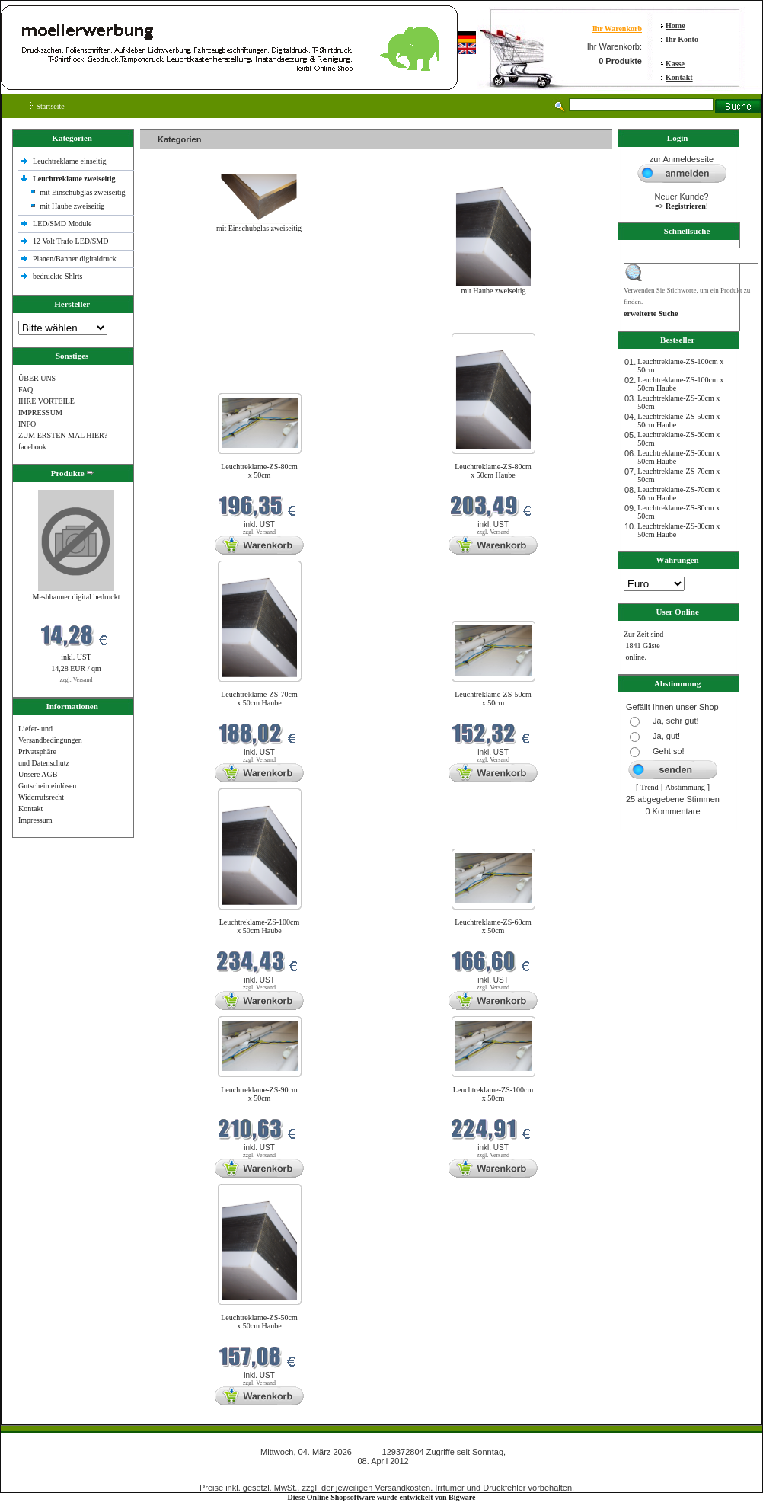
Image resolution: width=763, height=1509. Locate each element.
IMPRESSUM (40, 412)
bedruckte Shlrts (57, 276)
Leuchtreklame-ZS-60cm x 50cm (493, 926)
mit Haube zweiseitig (72, 206)
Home (675, 25)
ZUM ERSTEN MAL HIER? (62, 435)
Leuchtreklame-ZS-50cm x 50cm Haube (259, 1321)
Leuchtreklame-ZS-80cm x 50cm (259, 470)
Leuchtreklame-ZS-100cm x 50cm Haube (259, 926)
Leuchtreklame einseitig (70, 161)
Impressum (35, 820)
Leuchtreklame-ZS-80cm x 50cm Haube (493, 470)
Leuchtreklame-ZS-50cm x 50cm (493, 698)
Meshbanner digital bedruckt (76, 597)
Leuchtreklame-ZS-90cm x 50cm (259, 1093)
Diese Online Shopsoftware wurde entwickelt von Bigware (382, 1497)
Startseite (47, 106)
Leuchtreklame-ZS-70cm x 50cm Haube (259, 698)
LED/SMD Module (62, 223)
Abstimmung (685, 787)
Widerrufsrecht (41, 797)
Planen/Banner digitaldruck (75, 258)
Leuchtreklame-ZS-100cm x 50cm (493, 1093)
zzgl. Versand (76, 679)
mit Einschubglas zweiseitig (82, 192)
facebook (32, 447)
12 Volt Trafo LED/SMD (70, 241)
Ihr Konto (682, 39)
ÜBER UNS (37, 378)
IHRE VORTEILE (46, 401)
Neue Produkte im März (181, 323)
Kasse (675, 63)
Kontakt (679, 77)
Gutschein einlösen (47, 786)
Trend (649, 787)
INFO (27, 424)
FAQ (25, 389)
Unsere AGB (37, 774)
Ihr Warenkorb (617, 28)
